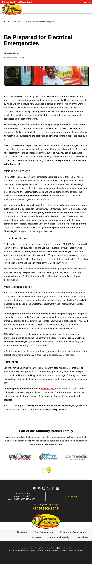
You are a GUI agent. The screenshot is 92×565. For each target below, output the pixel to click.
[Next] (48, 470)
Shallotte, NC (48, 388)
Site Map (30, 548)
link (18, 409)
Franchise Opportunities (74, 532)
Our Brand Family (59, 537)
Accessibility (22, 548)
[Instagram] (43, 488)
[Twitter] (48, 488)
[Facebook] (53, 488)
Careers (36, 537)
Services (22, 532)
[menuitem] (22, 532)
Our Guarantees (44, 532)
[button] (86, 9)
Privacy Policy (39, 548)
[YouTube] (39, 488)
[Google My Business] (57, 488)
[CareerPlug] (34, 488)
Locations (82, 537)
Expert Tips (15, 22)
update (87, 2)
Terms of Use (50, 548)
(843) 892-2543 (46, 508)
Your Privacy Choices (65, 548)
